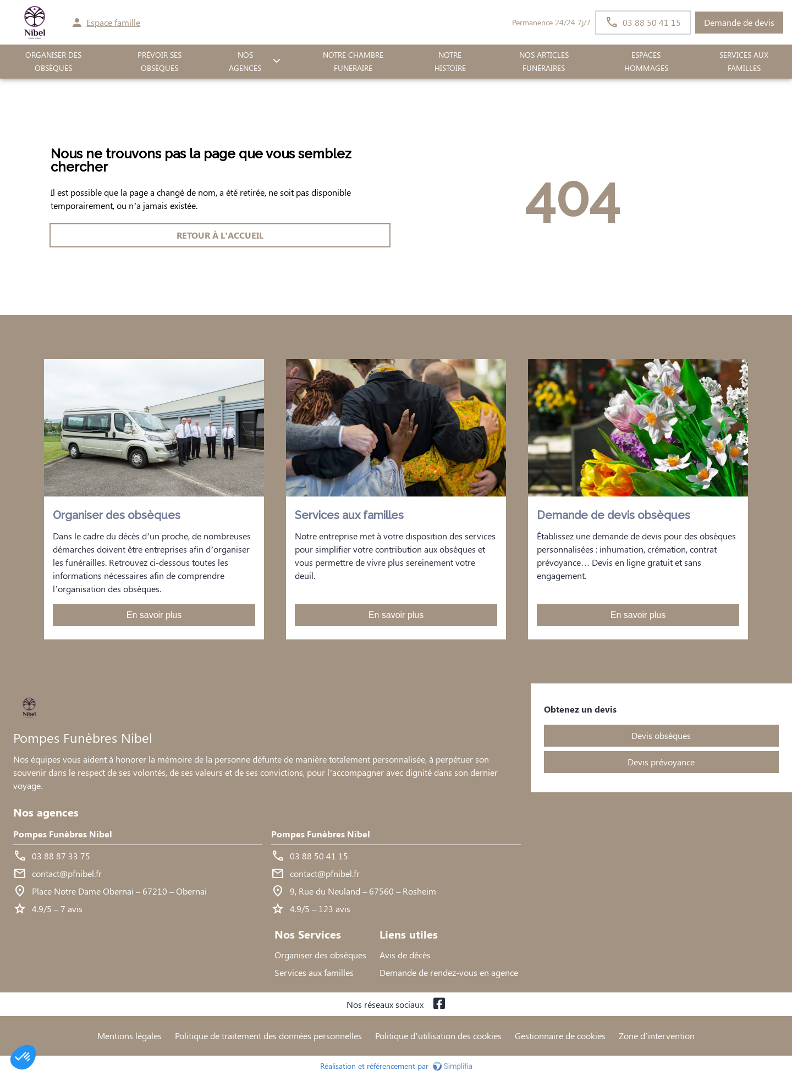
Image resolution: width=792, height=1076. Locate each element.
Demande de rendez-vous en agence (449, 972)
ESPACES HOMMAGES (646, 61)
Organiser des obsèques (320, 955)
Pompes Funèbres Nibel (62, 834)
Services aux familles (314, 972)
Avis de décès (405, 955)
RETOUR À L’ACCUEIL (220, 235)
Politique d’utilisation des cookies (438, 1035)
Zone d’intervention (657, 1035)
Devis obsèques (661, 735)
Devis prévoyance (661, 762)
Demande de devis (739, 22)
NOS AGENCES (245, 61)
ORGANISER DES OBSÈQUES (53, 61)
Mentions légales (129, 1035)
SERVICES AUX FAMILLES (743, 61)
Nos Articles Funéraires (544, 61)
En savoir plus (154, 615)
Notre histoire (450, 61)
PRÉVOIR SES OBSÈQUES (160, 61)
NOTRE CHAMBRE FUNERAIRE (353, 61)
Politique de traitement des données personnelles (268, 1035)
